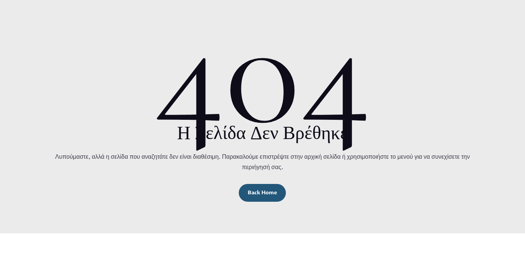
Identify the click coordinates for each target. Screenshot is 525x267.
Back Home (262, 192)
